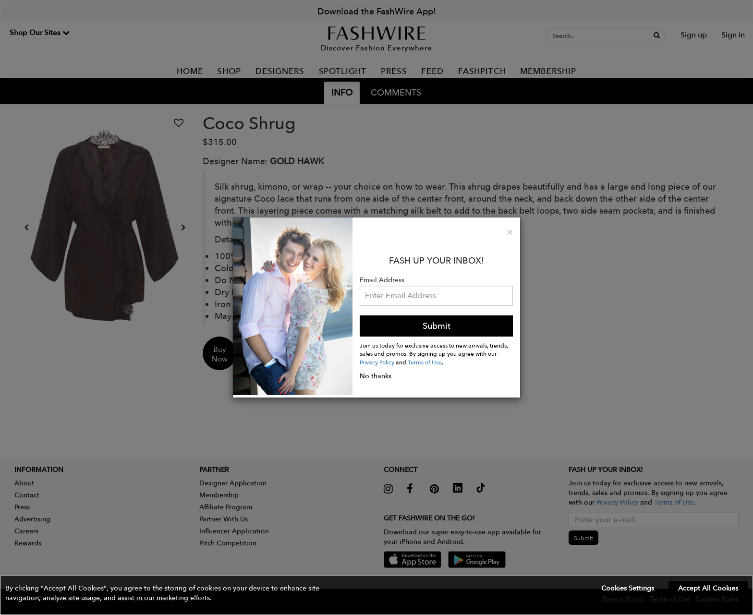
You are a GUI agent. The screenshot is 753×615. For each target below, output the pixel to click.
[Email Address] (436, 296)
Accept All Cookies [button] (708, 588)
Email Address (382, 280)
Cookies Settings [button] (627, 588)
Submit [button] (436, 325)
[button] (376, 595)
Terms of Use (425, 362)
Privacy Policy (377, 362)
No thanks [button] (375, 376)
